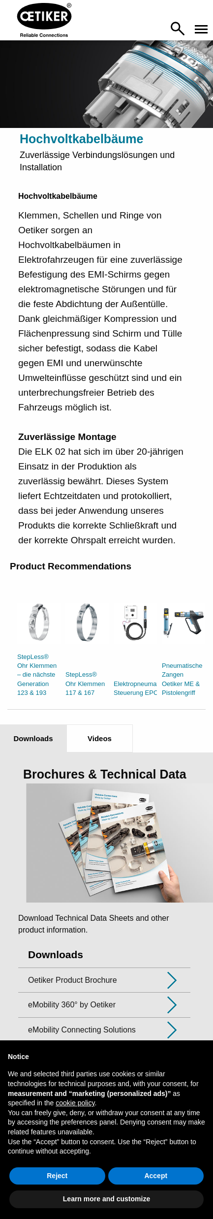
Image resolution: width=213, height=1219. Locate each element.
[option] (39, 652)
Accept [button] (155, 1176)
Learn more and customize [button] (106, 1199)
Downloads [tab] (33, 738)
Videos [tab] (100, 738)
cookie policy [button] (75, 1103)
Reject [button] (57, 1176)
